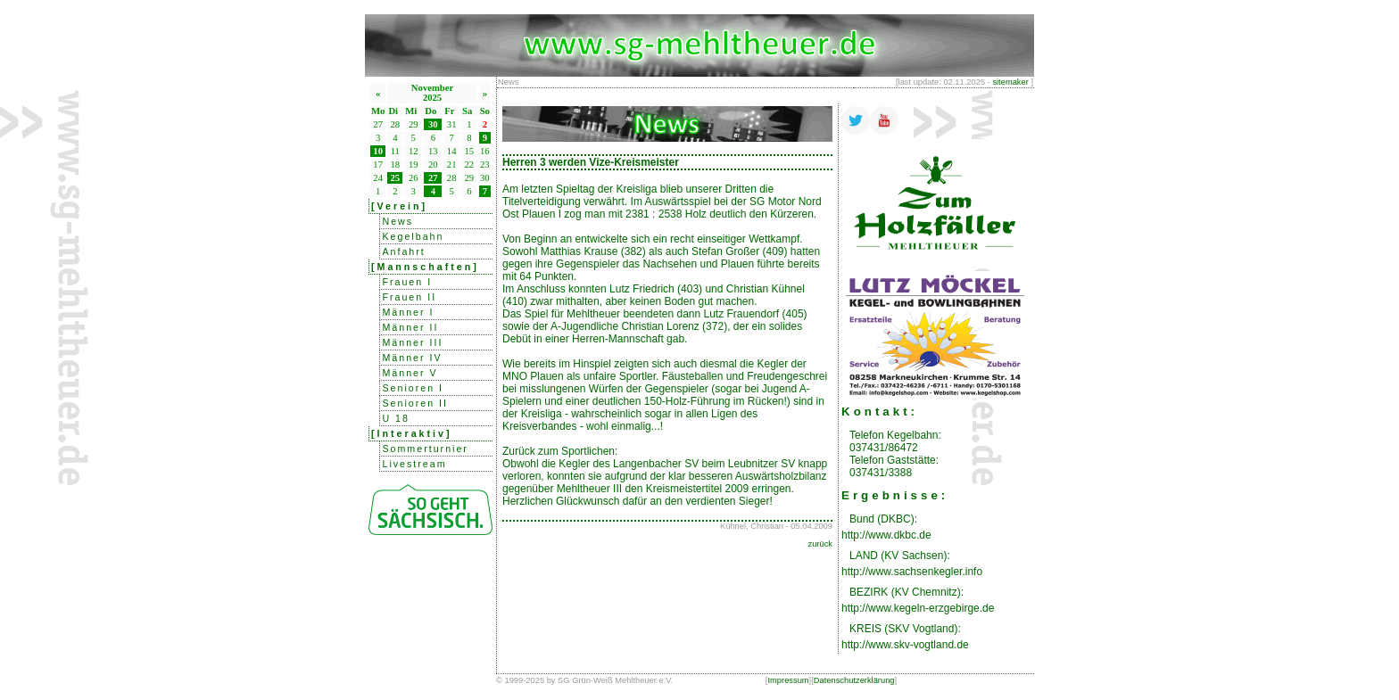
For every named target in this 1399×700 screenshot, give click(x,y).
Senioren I (412, 388)
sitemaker (1010, 82)
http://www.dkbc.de (886, 535)
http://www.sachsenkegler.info (911, 571)
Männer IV (412, 357)
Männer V (409, 372)
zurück (820, 543)
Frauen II (409, 297)
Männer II (410, 327)
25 (396, 178)
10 (378, 151)
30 (433, 124)
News (397, 221)
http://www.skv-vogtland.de (905, 644)
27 (433, 178)
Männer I (408, 312)
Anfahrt (403, 251)
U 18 (396, 418)
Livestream (414, 463)
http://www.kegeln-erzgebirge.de (917, 608)
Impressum (787, 680)
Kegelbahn (412, 236)
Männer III (412, 342)
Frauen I (407, 281)
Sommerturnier (425, 448)
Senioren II (415, 403)
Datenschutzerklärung (854, 680)
